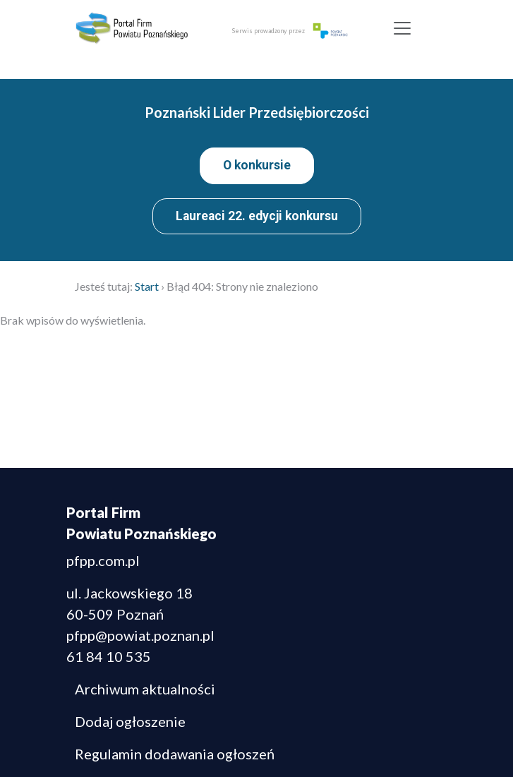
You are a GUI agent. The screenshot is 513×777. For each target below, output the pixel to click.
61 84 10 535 (108, 656)
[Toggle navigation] (402, 28)
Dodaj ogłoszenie (130, 721)
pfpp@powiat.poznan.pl (140, 635)
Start (147, 286)
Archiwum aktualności (145, 688)
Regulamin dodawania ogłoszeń (174, 753)
